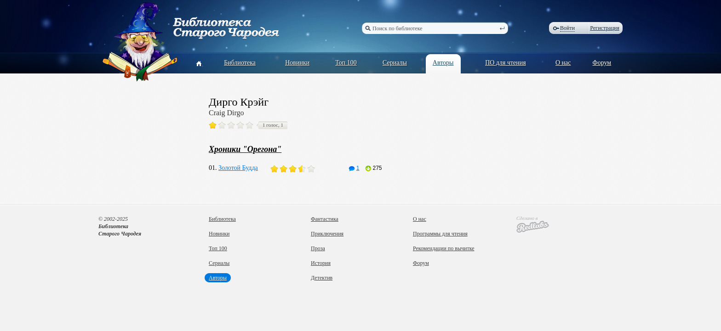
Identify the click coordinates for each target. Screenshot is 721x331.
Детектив (321, 278)
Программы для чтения (440, 233)
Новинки (297, 62)
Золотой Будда (238, 167)
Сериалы (395, 62)
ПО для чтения (505, 62)
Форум (602, 62)
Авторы (443, 62)
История (321, 263)
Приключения (327, 233)
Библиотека (240, 62)
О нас (563, 62)
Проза (318, 248)
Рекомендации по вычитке (444, 248)
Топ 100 (346, 62)
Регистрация (604, 28)
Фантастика (324, 219)
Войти (567, 28)
